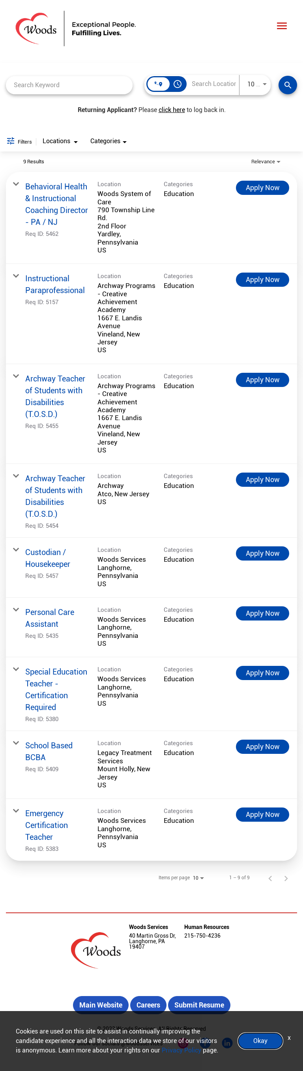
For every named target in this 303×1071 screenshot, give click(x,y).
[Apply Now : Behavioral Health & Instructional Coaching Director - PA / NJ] (262, 188)
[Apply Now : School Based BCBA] (262, 747)
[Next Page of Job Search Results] (286, 878)
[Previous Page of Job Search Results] (270, 878)
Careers (148, 1005)
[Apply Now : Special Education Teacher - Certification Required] (262, 673)
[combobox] (69, 85)
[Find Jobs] (288, 85)
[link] (151, 218)
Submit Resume (199, 1005)
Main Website (100, 1005)
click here (172, 110)
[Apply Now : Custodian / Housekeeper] (262, 553)
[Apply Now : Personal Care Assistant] (262, 613)
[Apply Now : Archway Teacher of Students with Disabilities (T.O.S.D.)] (262, 380)
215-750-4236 (202, 936)
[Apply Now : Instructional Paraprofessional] (262, 280)
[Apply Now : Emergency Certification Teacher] (262, 814)
